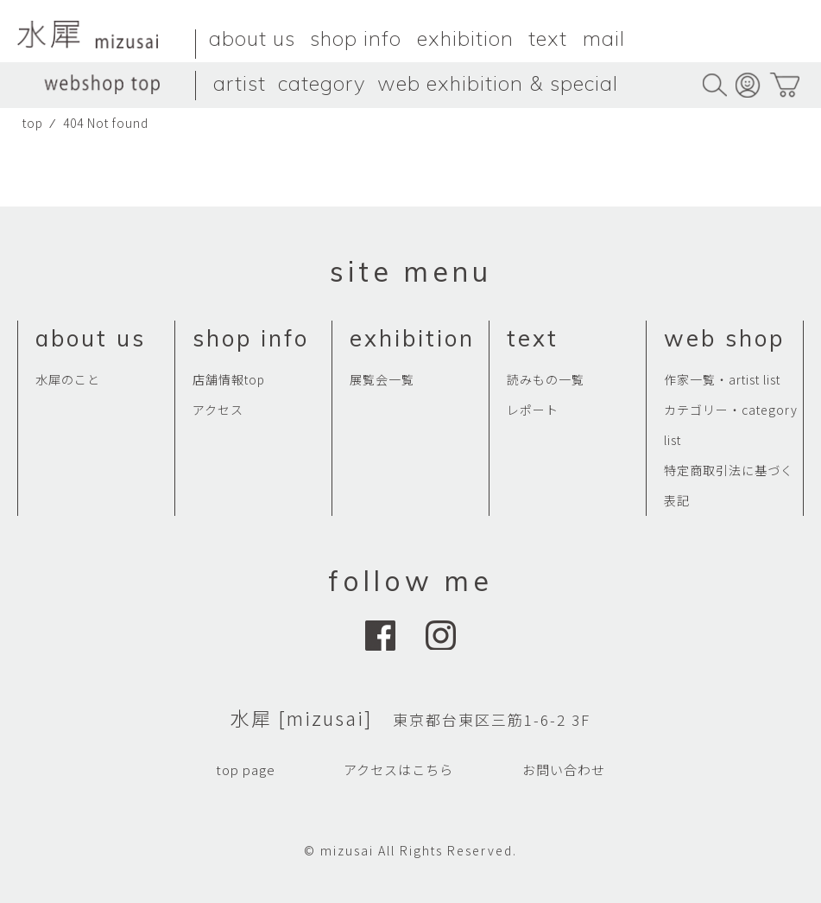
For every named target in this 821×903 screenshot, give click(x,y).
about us (252, 38)
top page (245, 769)
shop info (355, 38)
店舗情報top (229, 379)
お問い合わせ (563, 769)
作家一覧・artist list (722, 379)
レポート (533, 409)
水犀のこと (67, 379)
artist (239, 83)
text (547, 38)
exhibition (465, 38)
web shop (724, 338)
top (32, 122)
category (321, 83)
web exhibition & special (497, 83)
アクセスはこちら (398, 769)
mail (604, 38)
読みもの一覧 (545, 379)
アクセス (218, 409)
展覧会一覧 (382, 379)
